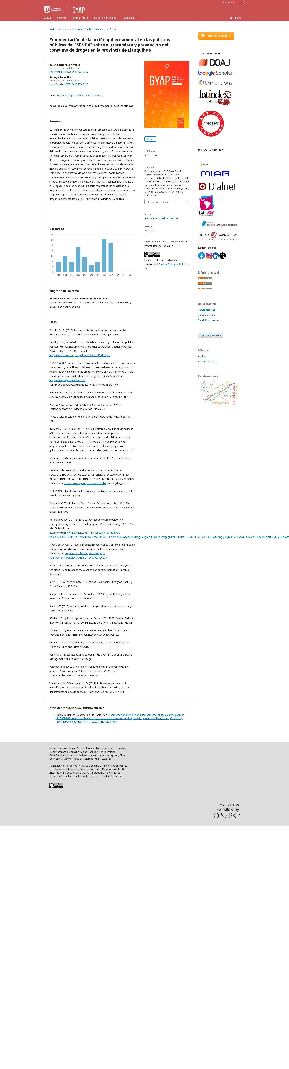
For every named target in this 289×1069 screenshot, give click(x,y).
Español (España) (207, 361)
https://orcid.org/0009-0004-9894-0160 (68, 71)
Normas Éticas (80, 17)
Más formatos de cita (158, 201)
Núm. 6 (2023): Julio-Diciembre (87, 29)
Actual (47, 17)
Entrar (242, 2)
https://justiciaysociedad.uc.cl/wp (67, 380)
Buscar (237, 17)
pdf (151, 138)
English (202, 356)
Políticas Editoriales (105, 17)
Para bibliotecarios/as (209, 320)
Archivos (61, 17)
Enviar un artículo (211, 335)
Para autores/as (206, 314)
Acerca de (130, 17)
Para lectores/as (206, 309)
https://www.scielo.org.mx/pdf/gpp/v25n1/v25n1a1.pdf (79, 355)
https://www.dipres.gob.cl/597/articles (85, 483)
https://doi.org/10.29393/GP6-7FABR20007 (80, 95)
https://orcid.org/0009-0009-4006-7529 (68, 84)
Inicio (52, 29)
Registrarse (228, 2)
